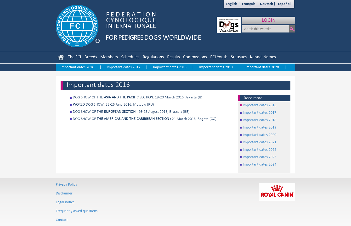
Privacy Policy (66, 184)
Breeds (91, 56)
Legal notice (65, 202)
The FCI (74, 56)
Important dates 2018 (170, 67)
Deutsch (266, 3)
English (231, 3)
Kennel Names (263, 56)
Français (248, 3)
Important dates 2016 (77, 67)
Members (109, 56)
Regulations (153, 56)
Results (173, 56)
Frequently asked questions (76, 211)
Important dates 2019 (216, 67)
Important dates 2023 (259, 157)
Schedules (130, 56)
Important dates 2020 (262, 67)
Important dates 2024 (259, 164)
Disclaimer (64, 193)
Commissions (195, 56)
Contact (62, 219)
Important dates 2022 (259, 149)
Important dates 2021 (259, 142)
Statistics (239, 56)
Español (284, 3)
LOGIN (269, 20)
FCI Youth (218, 56)
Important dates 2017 (123, 67)
